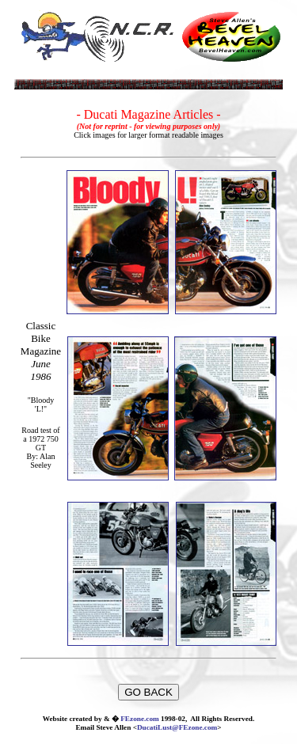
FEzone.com (139, 719)
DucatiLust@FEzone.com (177, 727)
